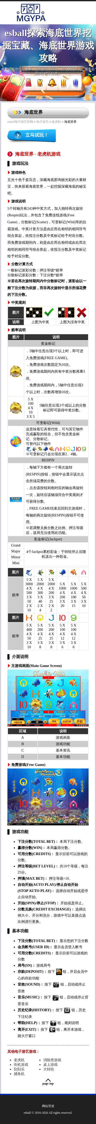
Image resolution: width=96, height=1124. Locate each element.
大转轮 (48, 1069)
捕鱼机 (19, 1074)
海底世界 (33, 112)
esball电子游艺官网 (20, 122)
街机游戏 (21, 1064)
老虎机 (56, 122)
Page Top (48, 1083)
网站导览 (48, 1106)
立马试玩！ (36, 135)
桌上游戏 (50, 1064)
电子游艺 (42, 122)
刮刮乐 (19, 1069)
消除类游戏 (52, 1060)
